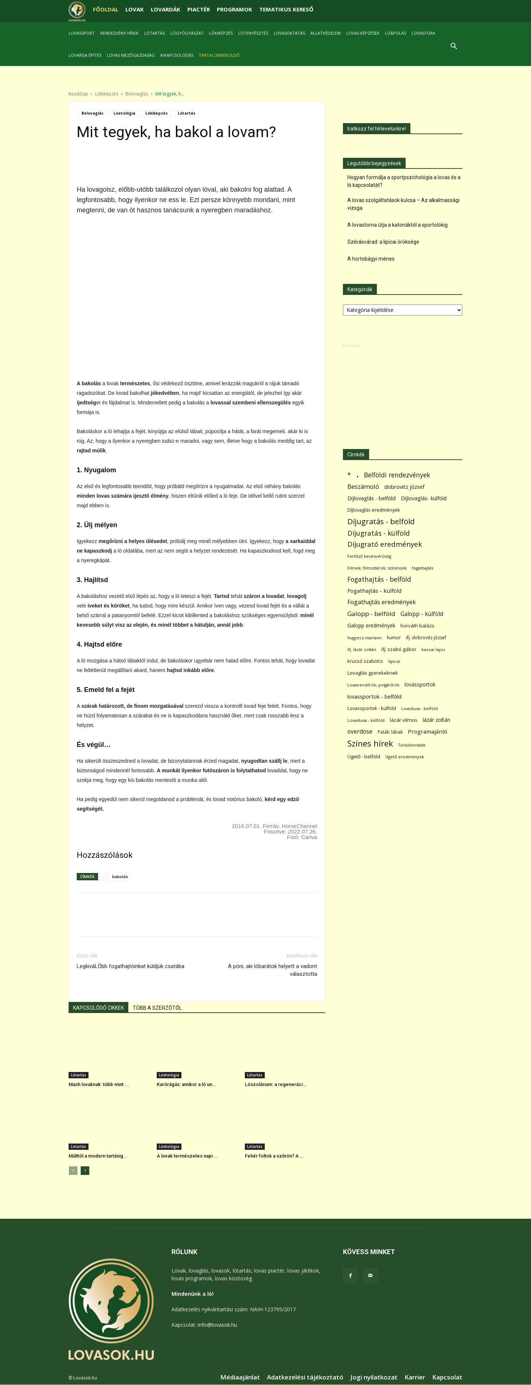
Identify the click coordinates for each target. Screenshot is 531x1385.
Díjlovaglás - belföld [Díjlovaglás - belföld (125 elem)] (371, 498)
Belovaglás (136, 94)
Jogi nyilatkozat (374, 1377)
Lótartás (154, 33)
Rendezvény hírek (119, 33)
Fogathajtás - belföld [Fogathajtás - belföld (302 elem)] (379, 579)
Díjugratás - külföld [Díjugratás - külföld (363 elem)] (378, 533)
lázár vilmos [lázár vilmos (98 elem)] (403, 720)
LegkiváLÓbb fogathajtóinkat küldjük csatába (130, 966)
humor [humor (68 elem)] (394, 637)
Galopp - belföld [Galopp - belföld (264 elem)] (371, 613)
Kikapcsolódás (176, 55)
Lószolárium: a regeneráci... (276, 1084)
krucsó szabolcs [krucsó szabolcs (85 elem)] (365, 661)
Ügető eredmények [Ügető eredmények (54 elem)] (404, 756)
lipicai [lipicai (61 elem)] (394, 661)
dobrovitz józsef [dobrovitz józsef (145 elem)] (404, 486)
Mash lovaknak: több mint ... (99, 1084)
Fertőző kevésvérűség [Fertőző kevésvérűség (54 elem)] (369, 556)
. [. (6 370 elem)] (357, 473)
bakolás (120, 876)
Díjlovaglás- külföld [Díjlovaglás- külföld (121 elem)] (424, 498)
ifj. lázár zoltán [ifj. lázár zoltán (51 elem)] (361, 649)
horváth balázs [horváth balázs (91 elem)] (417, 625)
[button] (453, 47)
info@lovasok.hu (217, 1324)
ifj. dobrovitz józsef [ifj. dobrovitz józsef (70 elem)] (426, 637)
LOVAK (134, 9)
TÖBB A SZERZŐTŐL (157, 1008)
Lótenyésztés (253, 33)
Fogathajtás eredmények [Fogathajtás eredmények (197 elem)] (381, 602)
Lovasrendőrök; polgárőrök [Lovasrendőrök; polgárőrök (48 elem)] (373, 685)
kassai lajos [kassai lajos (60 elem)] (433, 649)
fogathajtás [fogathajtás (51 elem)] (422, 568)
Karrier (415, 1377)
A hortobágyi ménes (371, 259)
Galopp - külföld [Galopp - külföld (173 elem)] (421, 614)
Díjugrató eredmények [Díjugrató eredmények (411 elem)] (384, 544)
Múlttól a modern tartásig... (98, 1156)
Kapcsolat (447, 1377)
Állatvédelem (325, 33)
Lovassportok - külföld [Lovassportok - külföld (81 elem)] (371, 708)
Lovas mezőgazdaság (131, 55)
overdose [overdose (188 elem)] (359, 731)
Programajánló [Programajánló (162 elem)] (427, 731)
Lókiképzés (221, 33)
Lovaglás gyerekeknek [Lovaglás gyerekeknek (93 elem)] (372, 672)
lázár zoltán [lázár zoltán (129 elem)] (436, 719)
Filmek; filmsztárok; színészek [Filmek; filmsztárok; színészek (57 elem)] (377, 568)
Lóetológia (124, 113)
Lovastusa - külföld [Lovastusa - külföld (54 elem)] (366, 720)
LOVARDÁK (165, 9)
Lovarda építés (85, 55)
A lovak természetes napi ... (187, 1156)
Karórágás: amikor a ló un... (186, 1084)
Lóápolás (395, 33)
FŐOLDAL (105, 9)
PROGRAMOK (234, 9)
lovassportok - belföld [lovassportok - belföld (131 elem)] (374, 696)
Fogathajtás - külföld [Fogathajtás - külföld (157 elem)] (374, 590)
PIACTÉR (198, 9)
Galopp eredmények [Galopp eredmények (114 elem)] (371, 625)
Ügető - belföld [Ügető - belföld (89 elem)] (363, 756)
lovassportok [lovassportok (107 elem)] (420, 684)
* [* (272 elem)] (349, 475)
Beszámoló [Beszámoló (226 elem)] (363, 486)
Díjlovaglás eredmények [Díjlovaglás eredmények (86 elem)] (373, 510)
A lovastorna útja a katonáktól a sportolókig (397, 225)
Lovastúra (423, 33)
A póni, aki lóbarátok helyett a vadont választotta (272, 970)
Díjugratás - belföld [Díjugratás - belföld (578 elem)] (380, 521)
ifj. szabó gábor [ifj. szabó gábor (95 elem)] (398, 649)
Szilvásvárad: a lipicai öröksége (383, 242)
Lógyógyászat (187, 33)
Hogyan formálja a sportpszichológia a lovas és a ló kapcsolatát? (404, 181)
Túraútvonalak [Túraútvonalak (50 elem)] (412, 745)
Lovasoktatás (289, 33)
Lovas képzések (362, 33)
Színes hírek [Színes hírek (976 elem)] (370, 743)
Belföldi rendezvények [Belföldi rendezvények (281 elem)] (397, 475)
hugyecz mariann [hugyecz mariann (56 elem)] (364, 637)
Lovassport (82, 33)
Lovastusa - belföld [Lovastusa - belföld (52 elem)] (419, 708)
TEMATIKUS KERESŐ (286, 9)
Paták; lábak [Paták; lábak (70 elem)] (390, 732)
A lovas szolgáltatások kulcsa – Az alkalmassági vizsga (403, 204)
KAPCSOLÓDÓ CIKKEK (98, 1008)
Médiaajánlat (240, 1377)
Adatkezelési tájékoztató (305, 1377)
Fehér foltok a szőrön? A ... (274, 1156)
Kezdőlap (78, 94)
